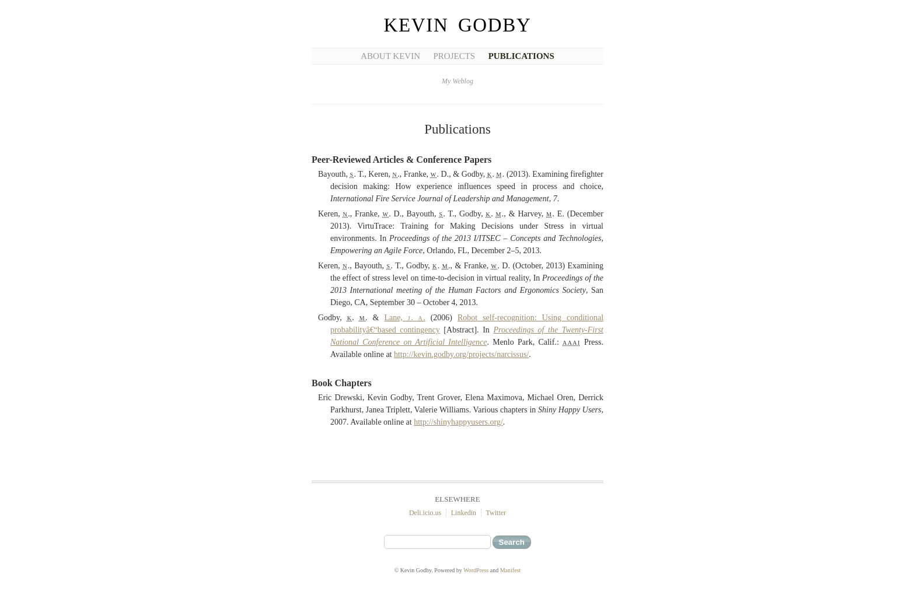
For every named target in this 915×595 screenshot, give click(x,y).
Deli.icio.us (425, 513)
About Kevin (390, 56)
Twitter (496, 513)
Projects (455, 56)
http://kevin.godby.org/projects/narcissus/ (461, 354)
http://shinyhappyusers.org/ (458, 422)
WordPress (475, 570)
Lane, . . (404, 317)
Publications (521, 56)
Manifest (510, 570)
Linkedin (463, 513)
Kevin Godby (458, 25)
